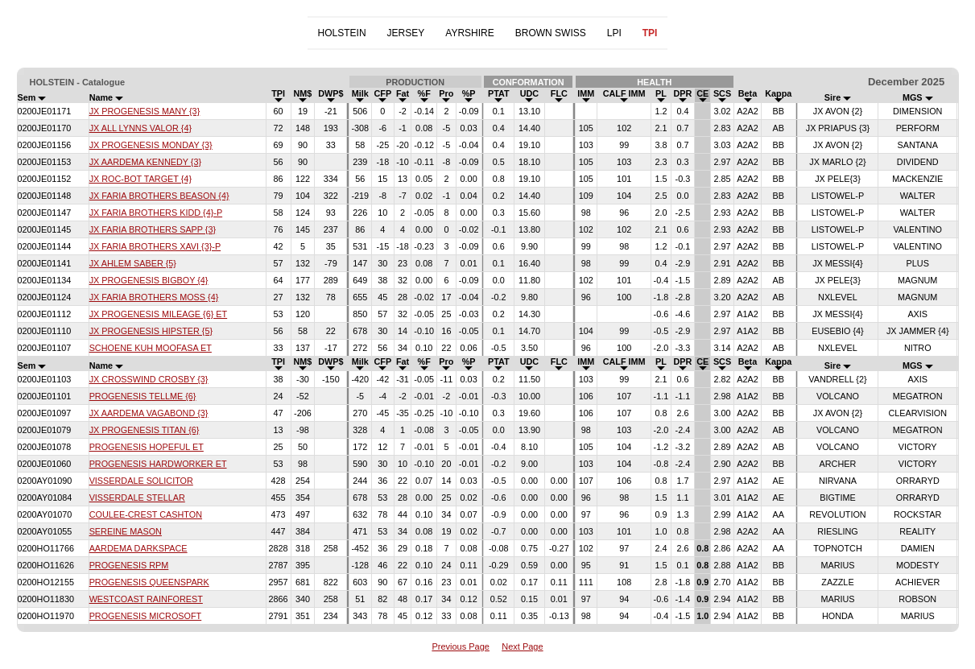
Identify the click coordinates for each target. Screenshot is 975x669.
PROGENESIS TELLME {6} (142, 396)
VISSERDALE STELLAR (137, 497)
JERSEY (406, 33)
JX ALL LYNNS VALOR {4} (140, 128)
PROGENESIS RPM (129, 565)
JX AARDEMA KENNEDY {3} (145, 162)
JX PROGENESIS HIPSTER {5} (151, 331)
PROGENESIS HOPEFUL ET (146, 447)
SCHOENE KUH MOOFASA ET (150, 348)
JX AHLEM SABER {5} (132, 263)
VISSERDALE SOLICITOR (141, 480)
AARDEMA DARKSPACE (138, 548)
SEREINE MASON (125, 531)
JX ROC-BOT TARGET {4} (140, 179)
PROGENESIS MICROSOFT (145, 616)
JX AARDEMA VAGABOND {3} (149, 413)
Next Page (522, 646)
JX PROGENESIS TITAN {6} (144, 430)
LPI (614, 33)
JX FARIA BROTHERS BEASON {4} (159, 195)
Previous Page (461, 646)
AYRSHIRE (469, 33)
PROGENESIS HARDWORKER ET (158, 464)
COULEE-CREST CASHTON (145, 514)
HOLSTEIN (342, 33)
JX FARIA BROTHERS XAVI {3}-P (155, 246)
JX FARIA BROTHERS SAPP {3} (152, 229)
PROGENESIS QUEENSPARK (149, 582)
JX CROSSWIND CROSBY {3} (149, 379)
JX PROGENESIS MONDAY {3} (151, 145)
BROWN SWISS (550, 33)
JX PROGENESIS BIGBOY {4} (149, 280)
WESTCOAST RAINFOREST (146, 599)
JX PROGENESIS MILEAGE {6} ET (158, 314)
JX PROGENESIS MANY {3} (144, 111)
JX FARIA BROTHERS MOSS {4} (154, 297)
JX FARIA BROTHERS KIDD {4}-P (155, 212)
